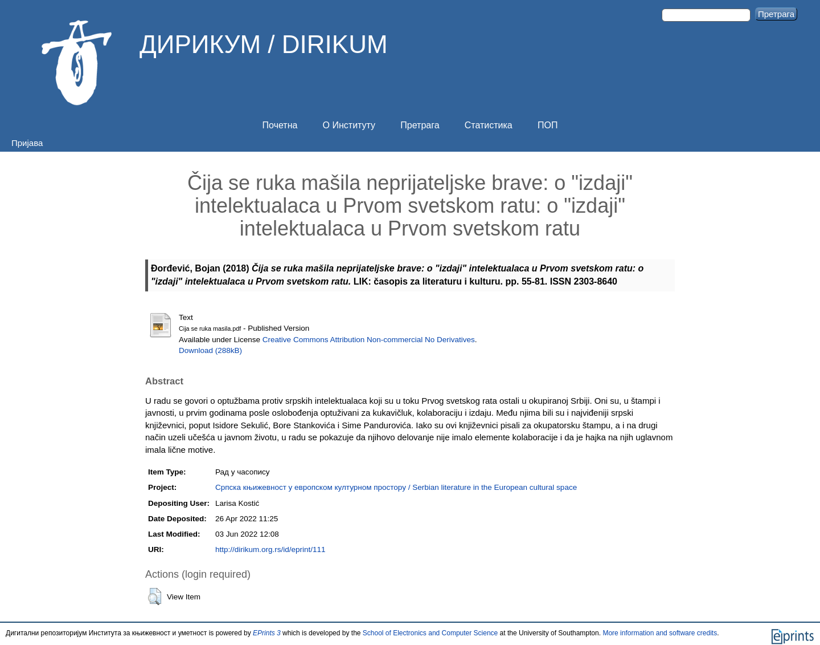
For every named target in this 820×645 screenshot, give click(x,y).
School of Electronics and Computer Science (430, 633)
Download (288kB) (210, 350)
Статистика (488, 125)
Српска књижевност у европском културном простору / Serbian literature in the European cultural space (396, 487)
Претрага (419, 125)
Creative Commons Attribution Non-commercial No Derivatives (369, 339)
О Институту (349, 125)
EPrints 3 (267, 633)
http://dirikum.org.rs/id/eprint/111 (270, 549)
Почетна (280, 125)
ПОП (547, 125)
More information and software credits (659, 633)
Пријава (27, 143)
